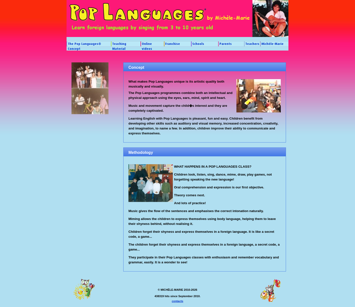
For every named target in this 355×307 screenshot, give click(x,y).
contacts (177, 301)
